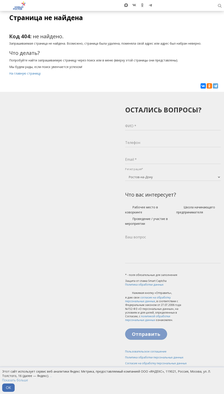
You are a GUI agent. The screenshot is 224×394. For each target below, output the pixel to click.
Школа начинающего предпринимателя (195, 209)
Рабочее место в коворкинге (141, 209)
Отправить (146, 334)
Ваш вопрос (135, 237)
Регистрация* (134, 169)
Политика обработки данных (144, 284)
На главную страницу (25, 73)
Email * (131, 159)
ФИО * (130, 126)
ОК (8, 387)
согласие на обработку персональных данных (148, 299)
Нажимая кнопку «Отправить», (148, 293)
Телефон (132, 142)
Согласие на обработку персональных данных (156, 363)
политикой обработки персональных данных (147, 318)
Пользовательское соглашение (145, 351)
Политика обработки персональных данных (154, 357)
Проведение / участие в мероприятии (146, 221)
